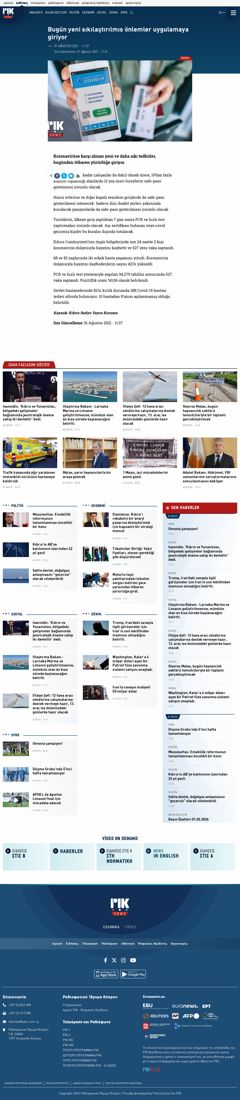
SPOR (15, 735)
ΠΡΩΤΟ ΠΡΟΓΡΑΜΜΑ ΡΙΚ (80, 1050)
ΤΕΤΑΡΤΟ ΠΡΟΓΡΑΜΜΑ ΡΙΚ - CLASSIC (89, 1065)
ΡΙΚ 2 (66, 1035)
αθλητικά (72, 3)
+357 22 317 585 (19, 1013)
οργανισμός (133, 3)
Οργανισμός (179, 944)
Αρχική (57, 944)
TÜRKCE (130, 927)
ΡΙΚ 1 (66, 1030)
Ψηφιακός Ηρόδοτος (152, 944)
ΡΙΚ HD (68, 1040)
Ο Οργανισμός (72, 1005)
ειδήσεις (22, 3)
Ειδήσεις (72, 944)
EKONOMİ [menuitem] (88, 12)
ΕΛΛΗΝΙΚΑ (111, 927)
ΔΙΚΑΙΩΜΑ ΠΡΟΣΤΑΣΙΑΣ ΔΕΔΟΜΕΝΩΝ (23, 1083)
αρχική (8, 3)
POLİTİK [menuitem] (74, 12)
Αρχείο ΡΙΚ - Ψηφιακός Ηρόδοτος (85, 1010)
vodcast (117, 3)
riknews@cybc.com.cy (23, 1021)
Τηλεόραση (90, 944)
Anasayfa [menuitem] (36, 12)
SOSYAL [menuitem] (102, 12)
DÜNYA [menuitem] (113, 12)
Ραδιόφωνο (110, 944)
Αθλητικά (128, 944)
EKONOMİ (98, 506)
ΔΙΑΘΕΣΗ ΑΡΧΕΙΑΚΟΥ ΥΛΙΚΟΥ (87, 1083)
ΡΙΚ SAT (68, 1045)
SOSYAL (185, 58)
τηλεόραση (38, 3)
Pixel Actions (162, 1093)
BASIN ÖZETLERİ (177, 815)
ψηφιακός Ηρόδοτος (95, 3)
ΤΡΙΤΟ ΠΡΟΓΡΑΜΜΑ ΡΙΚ (80, 1060)
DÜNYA (96, 614)
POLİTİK (17, 506)
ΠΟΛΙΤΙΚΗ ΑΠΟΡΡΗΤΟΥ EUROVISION (123, 1083)
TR (222, 13)
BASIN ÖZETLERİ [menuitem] (56, 12)
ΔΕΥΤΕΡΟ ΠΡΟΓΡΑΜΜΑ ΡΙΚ (82, 1055)
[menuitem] (132, 13)
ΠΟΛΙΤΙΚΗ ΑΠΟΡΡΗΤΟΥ (57, 1083)
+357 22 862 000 (19, 1005)
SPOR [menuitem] (124, 12)
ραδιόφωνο (56, 3)
